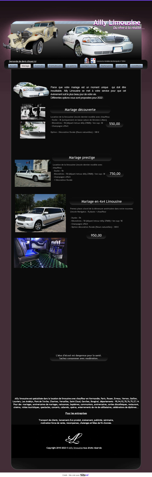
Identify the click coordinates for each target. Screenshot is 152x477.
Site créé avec (80, 475)
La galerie (71, 66)
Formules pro (55, 66)
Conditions (136, 66)
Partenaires (106, 66)
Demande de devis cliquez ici (22, 61)
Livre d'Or (121, 66)
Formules (39, 66)
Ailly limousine (76, 447)
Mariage (25, 66)
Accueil (13, 66)
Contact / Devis (88, 66)
